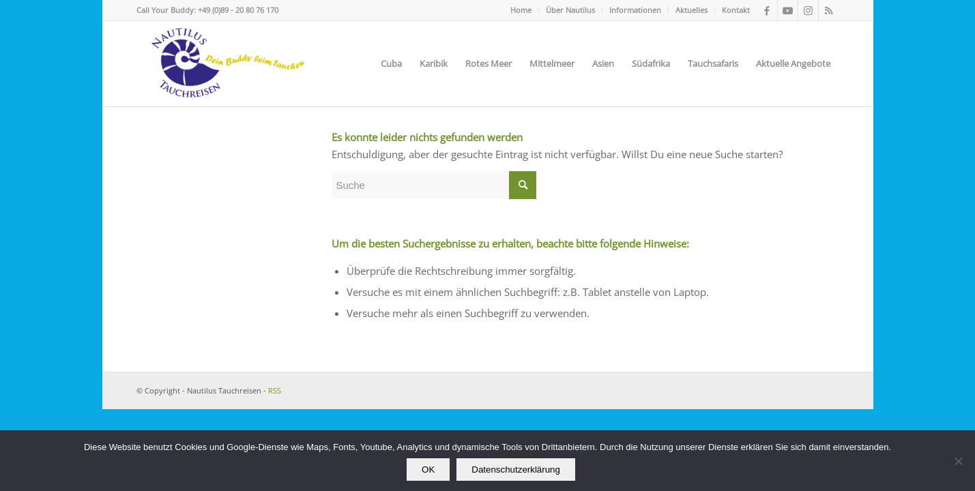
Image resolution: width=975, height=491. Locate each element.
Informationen (635, 10)
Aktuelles (691, 10)
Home (521, 10)
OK (428, 469)
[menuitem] (521, 10)
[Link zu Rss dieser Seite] (829, 10)
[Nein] (958, 461)
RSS (274, 390)
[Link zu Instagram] (808, 10)
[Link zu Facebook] (767, 10)
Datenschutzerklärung (515, 469)
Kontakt (736, 10)
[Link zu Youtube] (788, 10)
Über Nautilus (570, 10)
